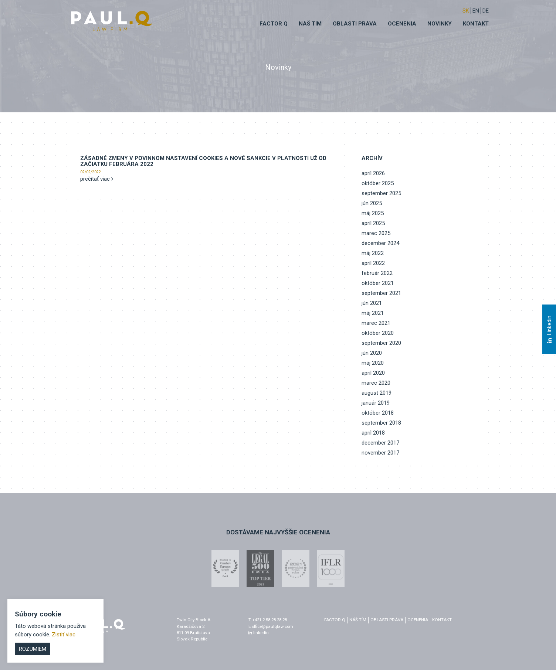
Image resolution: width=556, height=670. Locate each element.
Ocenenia (402, 23)
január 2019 (376, 402)
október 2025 (378, 183)
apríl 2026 (373, 173)
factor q (334, 619)
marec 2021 (376, 323)
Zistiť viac (63, 634)
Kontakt (476, 23)
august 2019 (376, 393)
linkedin (258, 632)
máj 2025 (373, 213)
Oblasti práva (355, 23)
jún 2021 (372, 303)
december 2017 (380, 442)
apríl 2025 (373, 223)
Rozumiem (32, 649)
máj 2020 (373, 363)
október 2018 (378, 412)
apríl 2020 (373, 373)
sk (465, 10)
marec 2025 (376, 233)
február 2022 (377, 273)
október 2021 (378, 283)
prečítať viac (96, 179)
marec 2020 (376, 383)
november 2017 (380, 452)
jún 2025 (372, 203)
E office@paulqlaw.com (270, 626)
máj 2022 (373, 253)
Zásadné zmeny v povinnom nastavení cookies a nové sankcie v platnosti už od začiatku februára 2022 (203, 161)
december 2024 (380, 243)
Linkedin (549, 329)
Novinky (439, 23)
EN (475, 10)
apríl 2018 (373, 432)
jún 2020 (372, 353)
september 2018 (381, 422)
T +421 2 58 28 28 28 (267, 619)
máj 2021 (373, 313)
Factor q (274, 23)
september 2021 (381, 293)
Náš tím (310, 23)
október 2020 (378, 333)
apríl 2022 (373, 263)
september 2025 (381, 193)
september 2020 (381, 343)
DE (485, 10)
